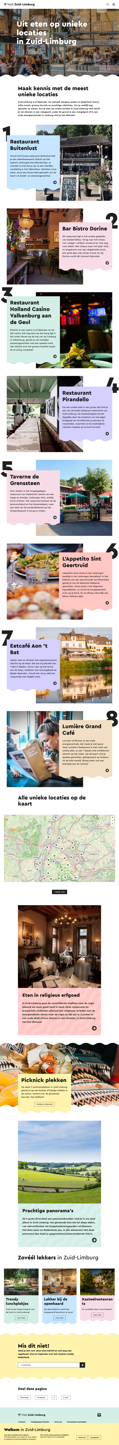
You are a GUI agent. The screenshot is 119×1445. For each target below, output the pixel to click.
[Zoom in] (112, 817)
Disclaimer (22, 1443)
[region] (59, 848)
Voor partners (81, 1443)
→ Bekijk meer (59, 892)
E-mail (65, 1397)
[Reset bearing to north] (112, 823)
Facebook (41, 1397)
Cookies (67, 1443)
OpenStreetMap (102, 881)
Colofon (35, 1443)
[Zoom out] (112, 820)
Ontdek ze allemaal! (44, 1104)
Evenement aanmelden (77, 1422)
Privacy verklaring (51, 1443)
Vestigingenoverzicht (40, 1422)
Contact (21, 1422)
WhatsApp (24, 1397)
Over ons (58, 1422)
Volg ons (21, 1428)
